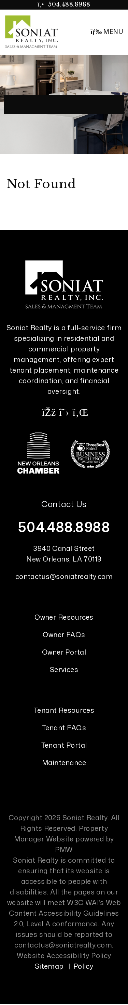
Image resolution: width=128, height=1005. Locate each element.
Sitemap (49, 966)
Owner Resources (64, 617)
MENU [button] (106, 31)
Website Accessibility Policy (64, 955)
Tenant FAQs (64, 727)
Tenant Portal (64, 745)
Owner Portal (64, 652)
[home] (31, 31)
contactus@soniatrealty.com (64, 576)
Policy (83, 966)
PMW (64, 849)
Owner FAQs (64, 634)
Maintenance (64, 762)
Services (64, 669)
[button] (49, 412)
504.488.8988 (69, 4)
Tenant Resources (64, 710)
